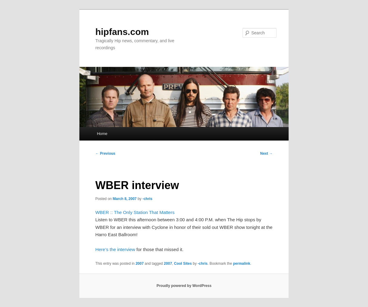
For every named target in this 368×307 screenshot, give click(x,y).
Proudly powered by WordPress (183, 286)
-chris (147, 199)
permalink (241, 263)
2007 (139, 263)
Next (266, 153)
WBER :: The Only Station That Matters (134, 212)
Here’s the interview (115, 249)
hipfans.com (122, 32)
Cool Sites (183, 263)
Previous (105, 153)
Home (102, 133)
